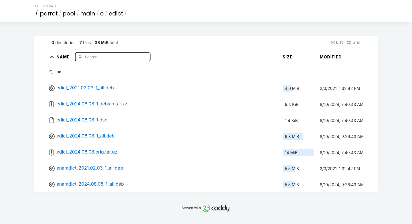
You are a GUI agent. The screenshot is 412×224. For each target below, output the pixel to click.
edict (116, 13)
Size (288, 56)
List (336, 42)
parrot (49, 13)
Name (63, 56)
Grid (353, 42)
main (87, 13)
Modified (331, 56)
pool (69, 13)
